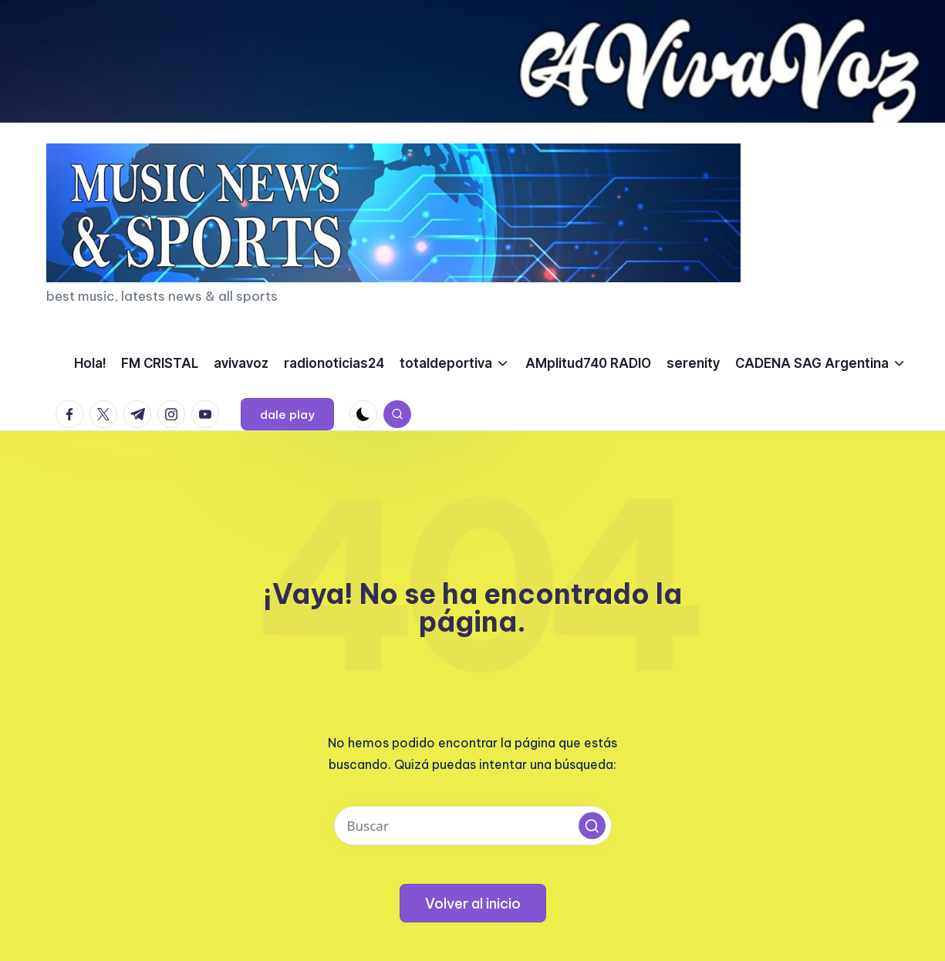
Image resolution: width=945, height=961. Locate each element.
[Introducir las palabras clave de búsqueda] (473, 825)
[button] (287, 414)
